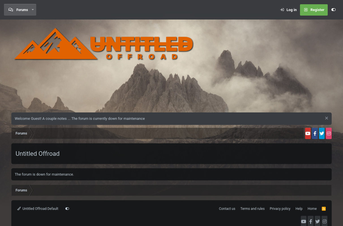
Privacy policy (280, 209)
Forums (22, 10)
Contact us (227, 209)
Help (299, 209)
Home (312, 209)
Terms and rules (252, 209)
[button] (32, 9)
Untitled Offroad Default (37, 209)
